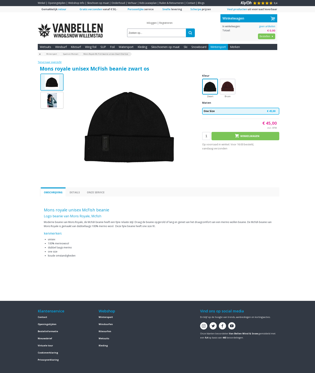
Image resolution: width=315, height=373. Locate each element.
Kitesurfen (105, 331)
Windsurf (61, 47)
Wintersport (218, 47)
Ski (185, 47)
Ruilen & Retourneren (171, 3)
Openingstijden (57, 3)
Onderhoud (118, 3)
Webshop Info (76, 3)
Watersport (126, 47)
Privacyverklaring (48, 359)
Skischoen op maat (98, 3)
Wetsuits (45, 47)
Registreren (166, 23)
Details (75, 192)
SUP (103, 47)
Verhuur (132, 3)
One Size (241, 111)
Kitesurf (76, 47)
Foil (112, 47)
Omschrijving (53, 192)
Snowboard (198, 47)
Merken (235, 47)
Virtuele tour (45, 345)
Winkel (41, 3)
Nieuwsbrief (45, 338)
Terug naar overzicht (49, 62)
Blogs (201, 3)
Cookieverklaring (48, 352)
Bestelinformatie (48, 331)
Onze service (96, 192)
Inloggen (152, 23)
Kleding (142, 47)
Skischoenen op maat (165, 47)
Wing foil (90, 47)
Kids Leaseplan (148, 3)
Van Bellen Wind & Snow (243, 333)
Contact (190, 3)
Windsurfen (106, 324)
